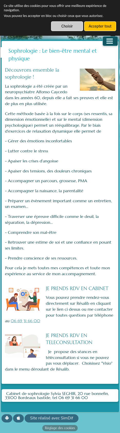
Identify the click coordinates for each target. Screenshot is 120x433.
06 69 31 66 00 (25, 320)
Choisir (67, 26)
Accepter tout (100, 26)
